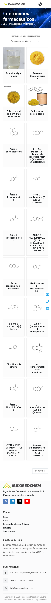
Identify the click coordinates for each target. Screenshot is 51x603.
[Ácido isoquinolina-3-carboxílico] (14, 268)
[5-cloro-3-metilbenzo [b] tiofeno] (14, 308)
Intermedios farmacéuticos (16, 524)
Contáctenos (9, 531)
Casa (5, 517)
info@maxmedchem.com (21, 588)
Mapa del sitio (41, 599)
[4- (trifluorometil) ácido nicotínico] (37, 349)
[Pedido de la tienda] (25, 41)
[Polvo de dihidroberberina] (37, 58)
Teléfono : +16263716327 (21, 580)
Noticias (7, 527)
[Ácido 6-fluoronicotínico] (14, 179)
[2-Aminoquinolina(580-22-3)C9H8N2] (37, 389)
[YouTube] (27, 501)
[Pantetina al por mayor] (14, 58)
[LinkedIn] (12, 501)
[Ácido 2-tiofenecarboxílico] (14, 220)
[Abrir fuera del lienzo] (47, 4)
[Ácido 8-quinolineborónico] (14, 133)
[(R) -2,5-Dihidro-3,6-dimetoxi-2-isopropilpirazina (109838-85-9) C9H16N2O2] (37, 133)
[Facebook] (5, 501)
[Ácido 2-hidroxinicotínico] (14, 389)
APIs (5, 520)
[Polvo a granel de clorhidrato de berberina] (14, 96)
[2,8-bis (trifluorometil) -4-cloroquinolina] (37, 308)
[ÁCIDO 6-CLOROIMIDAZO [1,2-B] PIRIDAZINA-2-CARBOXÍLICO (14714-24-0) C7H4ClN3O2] (37, 220)
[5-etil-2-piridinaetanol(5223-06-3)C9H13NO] (37, 179)
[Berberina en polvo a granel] (37, 96)
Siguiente (40, 471)
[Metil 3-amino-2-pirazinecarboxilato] (37, 268)
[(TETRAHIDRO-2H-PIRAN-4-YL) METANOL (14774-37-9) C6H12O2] (14, 430)
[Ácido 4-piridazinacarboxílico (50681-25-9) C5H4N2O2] (37, 430)
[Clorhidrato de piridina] (14, 349)
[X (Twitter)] (20, 501)
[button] (40, 4)
